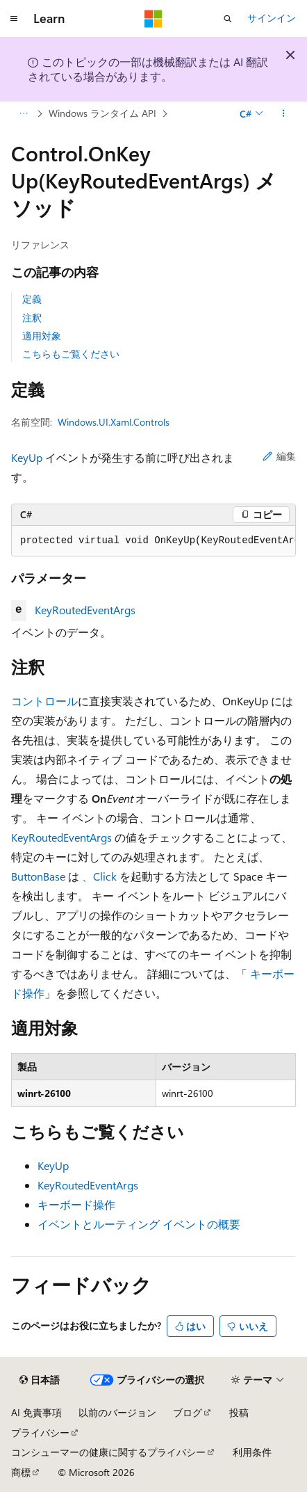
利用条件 (252, 1452)
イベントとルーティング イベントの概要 (139, 1224)
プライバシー (40, 1432)
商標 (21, 1472)
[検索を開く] (228, 18)
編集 (279, 456)
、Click (99, 876)
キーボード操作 (76, 1204)
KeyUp (26, 457)
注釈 (32, 317)
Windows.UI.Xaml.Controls (113, 421)
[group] (153, 541)
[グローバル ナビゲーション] (14, 18)
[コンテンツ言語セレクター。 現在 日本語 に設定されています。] (39, 1380)
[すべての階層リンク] (23, 113)
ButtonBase (38, 876)
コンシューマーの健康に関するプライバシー (108, 1452)
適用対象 (41, 335)
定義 (32, 298)
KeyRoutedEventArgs (85, 609)
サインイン (271, 17)
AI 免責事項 (36, 1412)
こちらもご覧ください (70, 353)
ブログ (187, 1412)
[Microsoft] (153, 19)
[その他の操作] (284, 113)
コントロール (44, 700)
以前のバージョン (117, 1412)
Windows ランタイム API (102, 113)
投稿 (239, 1412)
